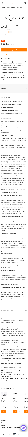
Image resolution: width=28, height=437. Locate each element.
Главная (3, 7)
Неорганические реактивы (14, 7)
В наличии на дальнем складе (9, 37)
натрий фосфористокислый (4, 400)
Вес (2, 29)
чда (10, 32)
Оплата (3, 425)
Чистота (9, 29)
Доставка (3, 423)
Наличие (3, 34)
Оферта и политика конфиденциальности (12, 427)
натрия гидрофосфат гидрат (16, 400)
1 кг (3, 32)
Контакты (3, 420)
